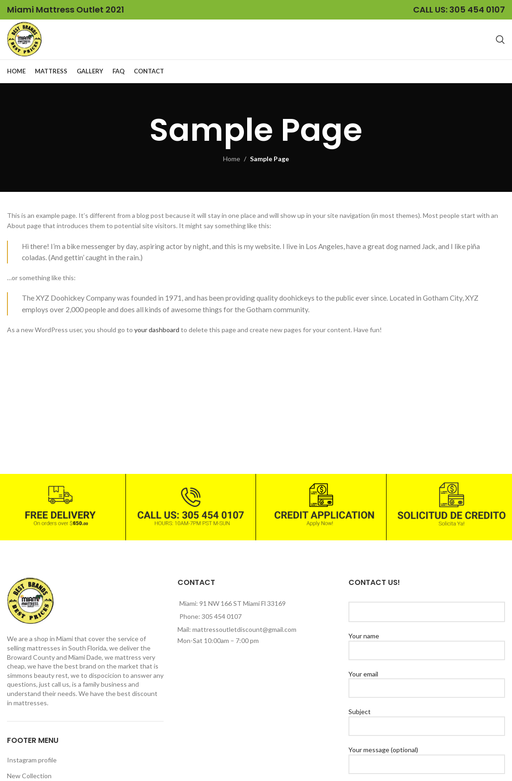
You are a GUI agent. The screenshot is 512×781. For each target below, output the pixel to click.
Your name (426, 651)
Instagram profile (32, 768)
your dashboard (156, 338)
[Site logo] (28, 43)
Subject (426, 726)
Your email (426, 689)
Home (231, 167)
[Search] (500, 43)
